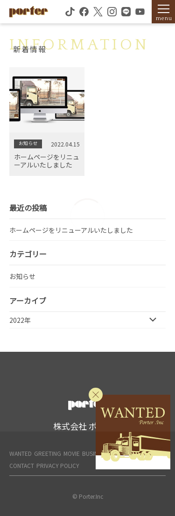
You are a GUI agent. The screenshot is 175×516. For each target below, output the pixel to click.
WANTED (20, 453)
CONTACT (21, 465)
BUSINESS (95, 453)
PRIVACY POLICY (57, 465)
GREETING (47, 453)
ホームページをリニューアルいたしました (71, 230)
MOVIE (71, 453)
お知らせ (22, 276)
